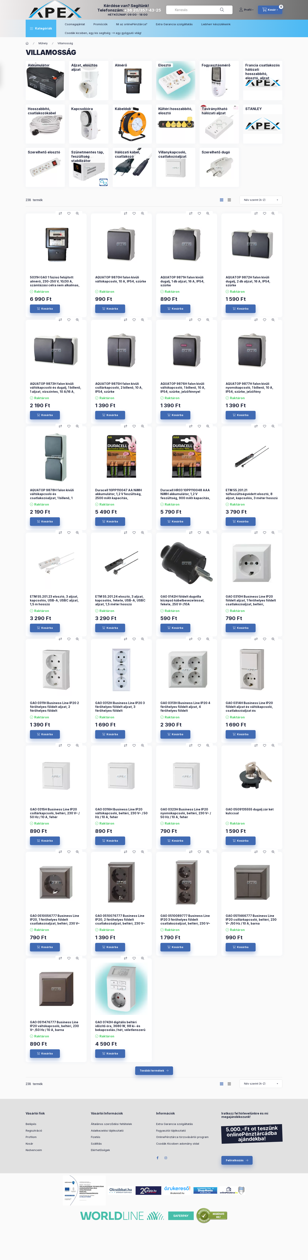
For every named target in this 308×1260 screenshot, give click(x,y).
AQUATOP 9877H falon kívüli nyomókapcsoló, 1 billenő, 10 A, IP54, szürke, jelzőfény (249, 387)
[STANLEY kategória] (253, 109)
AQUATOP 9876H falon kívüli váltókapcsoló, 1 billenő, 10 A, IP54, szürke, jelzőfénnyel (182, 387)
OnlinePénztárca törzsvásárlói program (182, 1137)
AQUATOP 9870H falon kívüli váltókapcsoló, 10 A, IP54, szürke (120, 279)
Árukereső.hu (177, 1193)
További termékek (152, 1070)
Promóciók (100, 24)
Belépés (31, 1124)
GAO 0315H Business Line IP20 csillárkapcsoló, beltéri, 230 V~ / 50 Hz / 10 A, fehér (55, 813)
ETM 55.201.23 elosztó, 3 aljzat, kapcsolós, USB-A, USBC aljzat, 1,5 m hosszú (54, 600)
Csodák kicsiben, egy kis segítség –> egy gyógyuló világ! (103, 33)
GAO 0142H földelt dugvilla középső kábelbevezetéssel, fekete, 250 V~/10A (182, 600)
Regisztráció (34, 1130)
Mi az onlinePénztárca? (131, 24)
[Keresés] (222, 10)
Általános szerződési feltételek (111, 1124)
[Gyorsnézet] (77, 213)
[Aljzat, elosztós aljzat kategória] (88, 67)
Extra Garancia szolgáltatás (174, 24)
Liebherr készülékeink (216, 24)
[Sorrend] (261, 200)
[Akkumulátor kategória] (39, 65)
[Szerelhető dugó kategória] (216, 152)
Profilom (31, 1137)
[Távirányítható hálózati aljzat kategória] (219, 111)
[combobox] (199, 10)
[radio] (229, 199)
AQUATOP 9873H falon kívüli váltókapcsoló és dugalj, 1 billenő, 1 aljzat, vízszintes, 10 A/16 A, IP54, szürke (55, 389)
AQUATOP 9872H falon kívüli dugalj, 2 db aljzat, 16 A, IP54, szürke (248, 281)
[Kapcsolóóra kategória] (82, 109)
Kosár (29, 1143)
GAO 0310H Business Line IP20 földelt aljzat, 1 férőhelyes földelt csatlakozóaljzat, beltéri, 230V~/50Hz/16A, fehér (251, 602)
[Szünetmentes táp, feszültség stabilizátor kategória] (88, 156)
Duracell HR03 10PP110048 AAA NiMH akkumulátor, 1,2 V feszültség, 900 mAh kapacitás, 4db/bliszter (185, 496)
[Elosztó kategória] (164, 65)
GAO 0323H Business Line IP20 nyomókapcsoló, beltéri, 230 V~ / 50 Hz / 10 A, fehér (185, 813)
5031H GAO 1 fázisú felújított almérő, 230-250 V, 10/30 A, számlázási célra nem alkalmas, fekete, (55, 283)
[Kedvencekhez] (69, 213)
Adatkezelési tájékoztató (107, 1130)
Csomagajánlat (75, 24)
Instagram (166, 1158)
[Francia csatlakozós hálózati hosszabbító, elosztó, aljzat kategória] (262, 71)
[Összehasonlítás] (60, 213)
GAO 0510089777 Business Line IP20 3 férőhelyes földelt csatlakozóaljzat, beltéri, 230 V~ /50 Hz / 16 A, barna (185, 921)
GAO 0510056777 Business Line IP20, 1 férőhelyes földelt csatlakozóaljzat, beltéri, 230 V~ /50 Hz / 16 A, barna (55, 921)
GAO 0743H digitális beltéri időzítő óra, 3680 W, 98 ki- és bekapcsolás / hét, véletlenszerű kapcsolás (120, 1028)
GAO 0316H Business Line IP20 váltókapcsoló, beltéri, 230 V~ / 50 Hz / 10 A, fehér (121, 813)
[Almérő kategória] (121, 65)
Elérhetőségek (100, 1150)
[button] (41, 28)
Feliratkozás (235, 1160)
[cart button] (270, 10)
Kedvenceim (34, 1150)
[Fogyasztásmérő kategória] (216, 65)
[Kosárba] (45, 308)
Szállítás (96, 1143)
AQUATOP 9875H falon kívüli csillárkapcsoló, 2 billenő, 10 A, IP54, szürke (119, 387)
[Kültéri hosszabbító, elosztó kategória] (175, 111)
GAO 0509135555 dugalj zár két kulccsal (250, 811)
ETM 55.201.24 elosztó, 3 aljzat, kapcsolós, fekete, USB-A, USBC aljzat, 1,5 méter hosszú (120, 600)
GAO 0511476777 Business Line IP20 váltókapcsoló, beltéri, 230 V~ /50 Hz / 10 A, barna (54, 1026)
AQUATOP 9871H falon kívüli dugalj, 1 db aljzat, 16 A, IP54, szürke (182, 281)
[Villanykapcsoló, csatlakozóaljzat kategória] (175, 154)
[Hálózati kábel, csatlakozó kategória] (132, 154)
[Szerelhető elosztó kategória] (44, 152)
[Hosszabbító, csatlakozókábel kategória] (45, 111)
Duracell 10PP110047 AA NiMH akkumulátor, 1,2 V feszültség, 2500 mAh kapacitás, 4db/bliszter (118, 496)
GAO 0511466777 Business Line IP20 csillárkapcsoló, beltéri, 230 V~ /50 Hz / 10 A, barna (251, 919)
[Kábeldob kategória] (123, 109)
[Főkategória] (27, 43)
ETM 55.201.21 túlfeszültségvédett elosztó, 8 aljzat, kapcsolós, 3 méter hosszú (252, 494)
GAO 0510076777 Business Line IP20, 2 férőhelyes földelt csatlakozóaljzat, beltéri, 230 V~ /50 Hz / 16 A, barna (120, 921)
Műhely (43, 43)
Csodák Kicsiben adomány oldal (177, 1143)
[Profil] (246, 10)
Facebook (157, 1158)
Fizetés (95, 1137)
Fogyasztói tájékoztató (171, 1130)
